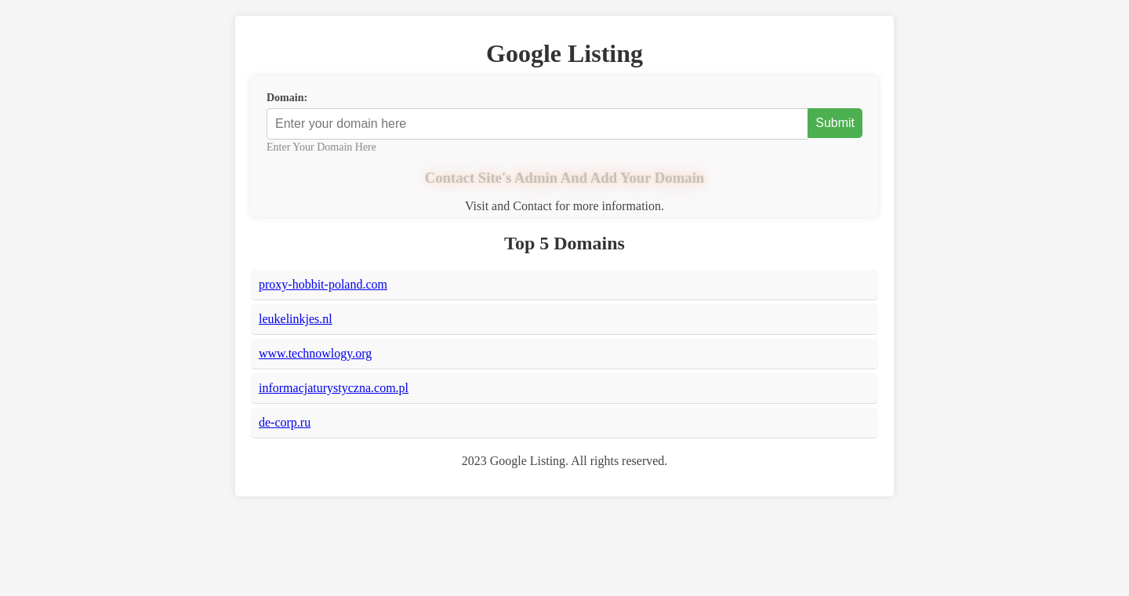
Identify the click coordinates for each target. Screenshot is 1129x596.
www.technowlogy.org (315, 353)
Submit (835, 122)
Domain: (287, 98)
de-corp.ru (284, 422)
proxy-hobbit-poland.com (323, 284)
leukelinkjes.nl (295, 318)
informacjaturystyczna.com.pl (333, 387)
